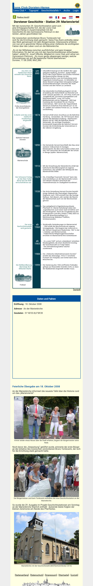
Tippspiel (33, 10)
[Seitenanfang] (22, 575)
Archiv (67, 10)
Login (76, 10)
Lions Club (18, 10)
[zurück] (74, 575)
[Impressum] (51, 575)
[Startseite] (64, 575)
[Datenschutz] (36, 575)
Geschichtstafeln (50, 10)
